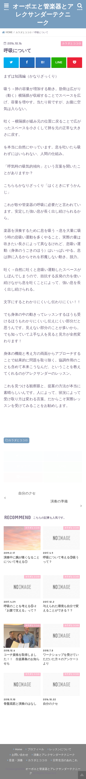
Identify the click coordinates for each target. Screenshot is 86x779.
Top (82, 775)
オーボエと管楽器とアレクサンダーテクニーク (43, 14)
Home (18, 749)
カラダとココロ (18, 440)
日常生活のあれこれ (65, 760)
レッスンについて (60, 749)
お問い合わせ (20, 754)
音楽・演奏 (16, 760)
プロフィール (36, 749)
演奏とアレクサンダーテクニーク (54, 754)
